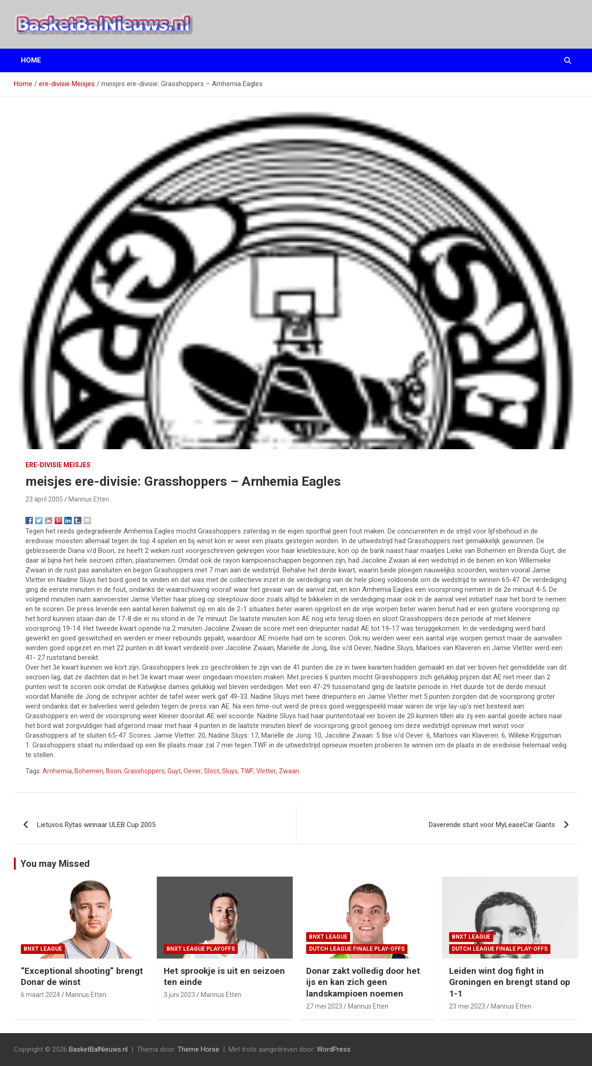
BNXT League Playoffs (200, 949)
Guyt (174, 771)
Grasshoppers (144, 771)
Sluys (230, 771)
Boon (113, 771)
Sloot (211, 771)
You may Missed (55, 863)
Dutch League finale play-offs (357, 949)
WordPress (334, 1049)
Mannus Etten (88, 499)
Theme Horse (198, 1049)
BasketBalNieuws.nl (98, 1049)
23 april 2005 (44, 499)
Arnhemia (57, 771)
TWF (246, 771)
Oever (192, 771)
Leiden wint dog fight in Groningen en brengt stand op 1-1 (509, 982)
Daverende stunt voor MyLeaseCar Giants (492, 825)
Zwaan (289, 771)
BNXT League (43, 949)
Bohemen (88, 771)
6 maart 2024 (40, 994)
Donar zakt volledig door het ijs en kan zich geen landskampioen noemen (363, 982)
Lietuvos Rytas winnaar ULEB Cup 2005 (96, 825)
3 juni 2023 (179, 994)
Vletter (266, 771)
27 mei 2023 (324, 1006)
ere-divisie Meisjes (58, 465)
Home (31, 60)
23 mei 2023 (467, 1006)
